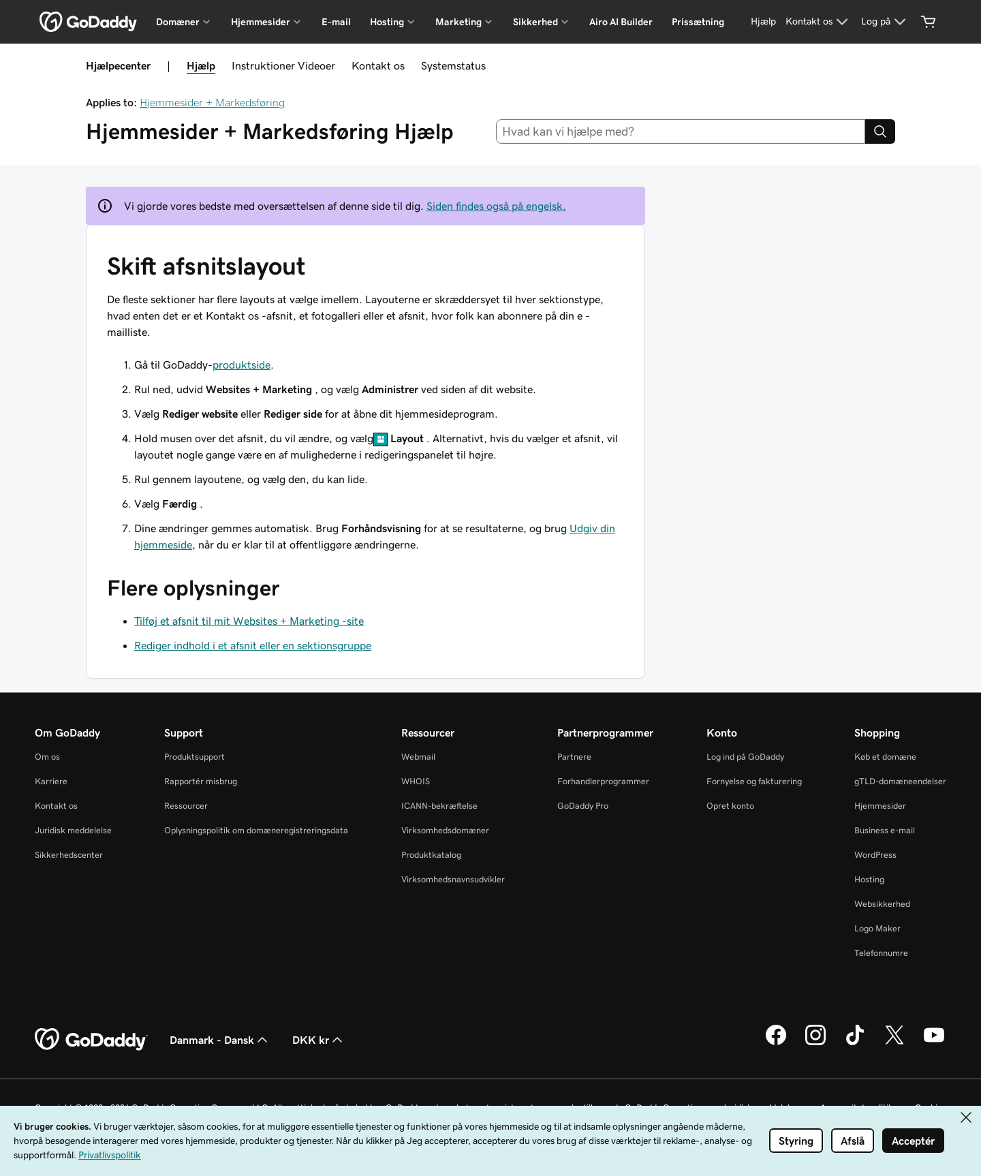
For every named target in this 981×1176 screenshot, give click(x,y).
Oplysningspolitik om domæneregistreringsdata (256, 830)
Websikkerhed (882, 903)
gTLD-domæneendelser (900, 781)
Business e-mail (884, 830)
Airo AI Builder (621, 22)
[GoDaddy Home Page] (91, 1039)
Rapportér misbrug (200, 781)
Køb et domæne (885, 756)
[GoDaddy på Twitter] (894, 1043)
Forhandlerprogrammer (603, 781)
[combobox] (681, 131)
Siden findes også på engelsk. (496, 205)
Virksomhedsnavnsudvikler (453, 879)
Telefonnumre (881, 952)
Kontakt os (378, 65)
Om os (47, 756)
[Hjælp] (763, 22)
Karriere (51, 781)
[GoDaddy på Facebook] (776, 1043)
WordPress (875, 854)
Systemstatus (453, 65)
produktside (241, 364)
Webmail (418, 756)
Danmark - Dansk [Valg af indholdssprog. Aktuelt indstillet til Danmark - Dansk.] (220, 1040)
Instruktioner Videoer (283, 65)
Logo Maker (877, 928)
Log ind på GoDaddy (745, 756)
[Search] (880, 131)
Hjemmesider (880, 805)
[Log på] (885, 22)
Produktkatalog (431, 854)
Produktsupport (194, 756)
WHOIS (415, 781)
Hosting (869, 879)
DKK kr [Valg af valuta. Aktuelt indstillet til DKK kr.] (318, 1040)
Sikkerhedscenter (69, 854)
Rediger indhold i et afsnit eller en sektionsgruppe (252, 645)
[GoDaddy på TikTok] (855, 1043)
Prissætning (698, 22)
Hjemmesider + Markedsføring (212, 102)
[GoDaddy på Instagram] (815, 1043)
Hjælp (201, 65)
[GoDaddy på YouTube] (934, 1043)
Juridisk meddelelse (73, 830)
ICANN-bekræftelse (439, 805)
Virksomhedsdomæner (445, 830)
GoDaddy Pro (582, 805)
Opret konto (730, 805)
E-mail (336, 22)
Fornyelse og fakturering (754, 781)
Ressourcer (186, 805)
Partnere (574, 756)
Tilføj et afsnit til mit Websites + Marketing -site (249, 620)
